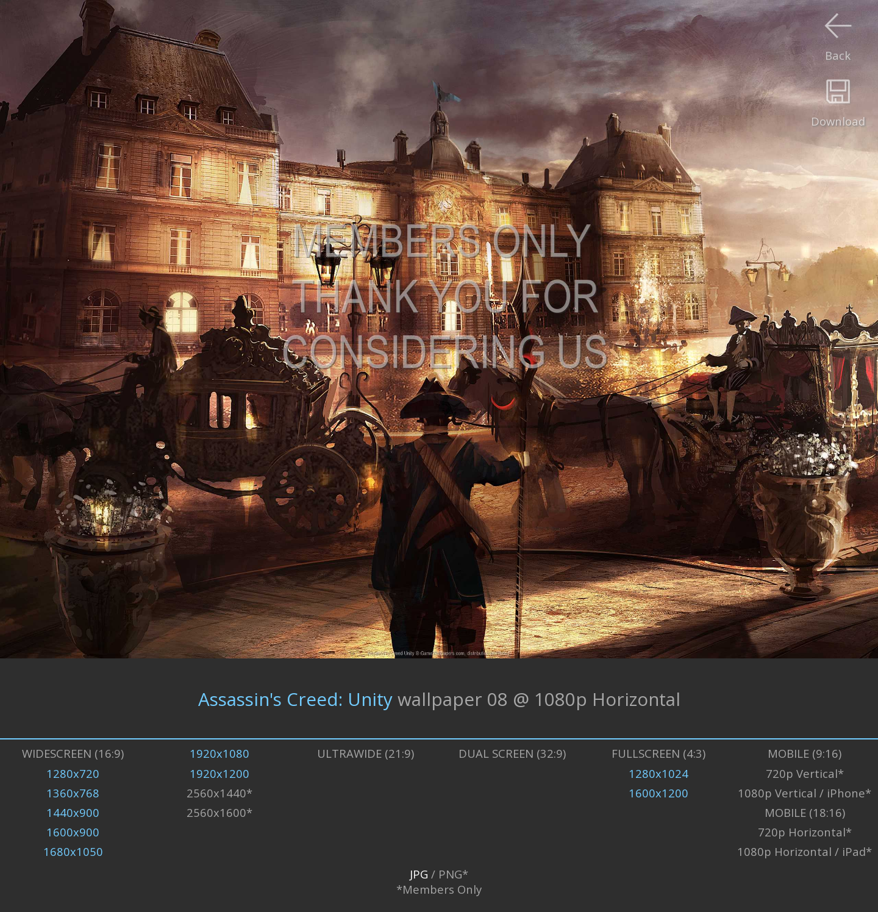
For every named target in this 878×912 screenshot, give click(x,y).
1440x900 (72, 812)
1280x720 (72, 773)
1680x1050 (73, 851)
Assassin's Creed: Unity (295, 698)
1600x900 (72, 831)
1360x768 (72, 792)
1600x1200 (658, 792)
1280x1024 (658, 773)
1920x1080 (219, 753)
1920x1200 (219, 773)
